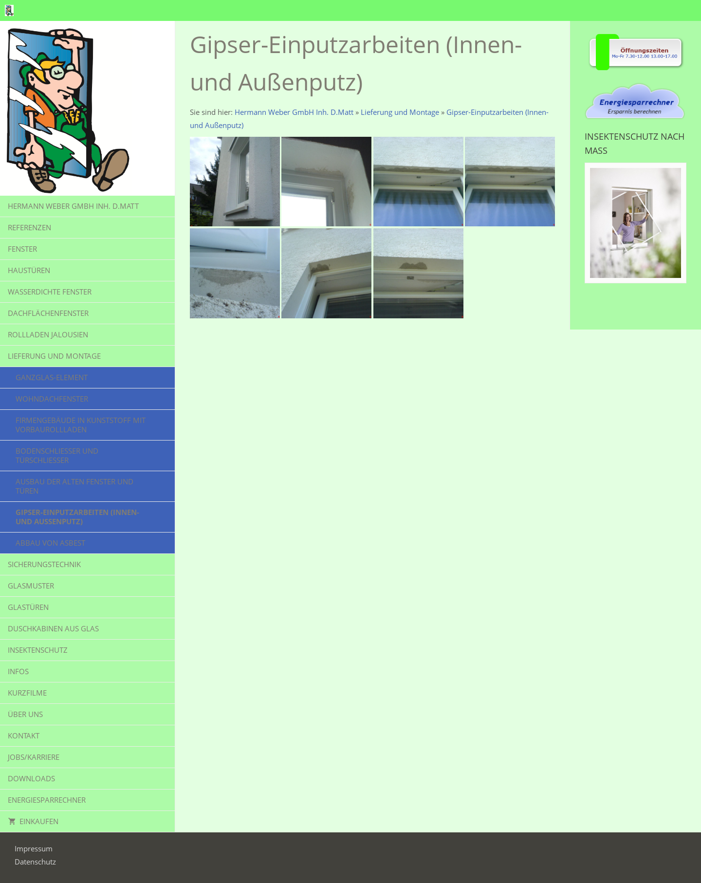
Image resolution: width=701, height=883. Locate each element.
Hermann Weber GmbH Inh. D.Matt (294, 112)
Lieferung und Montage (400, 112)
